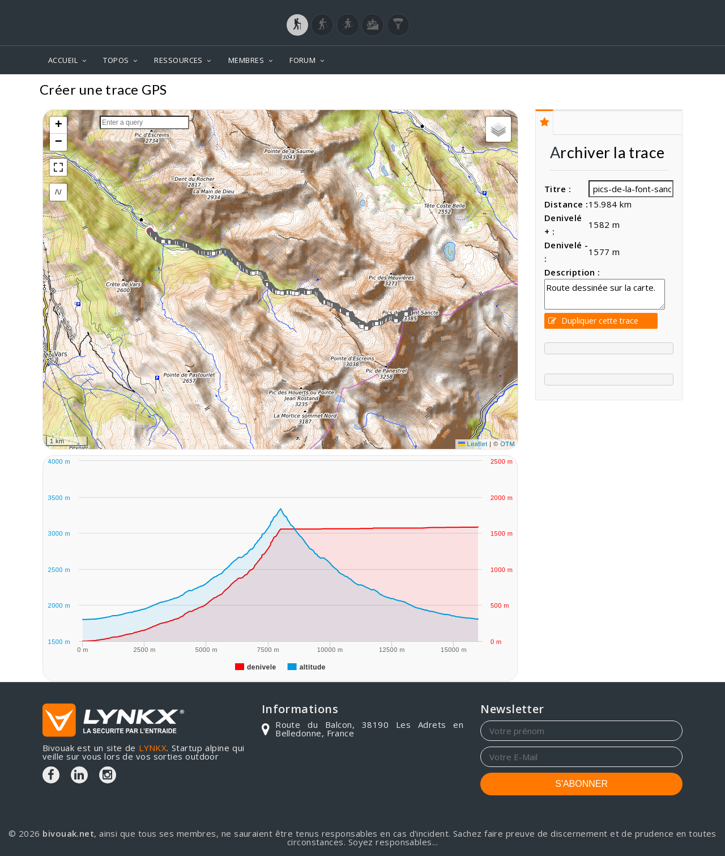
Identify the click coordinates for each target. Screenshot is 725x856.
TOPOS (116, 60)
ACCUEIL (63, 60)
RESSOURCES (178, 60)
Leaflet (473, 443)
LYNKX (153, 747)
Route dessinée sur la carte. (604, 294)
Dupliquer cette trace (593, 320)
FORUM (302, 60)
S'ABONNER (581, 784)
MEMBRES (246, 60)
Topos (665, 91)
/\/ (58, 192)
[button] (213, 253)
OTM (507, 443)
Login (626, 10)
